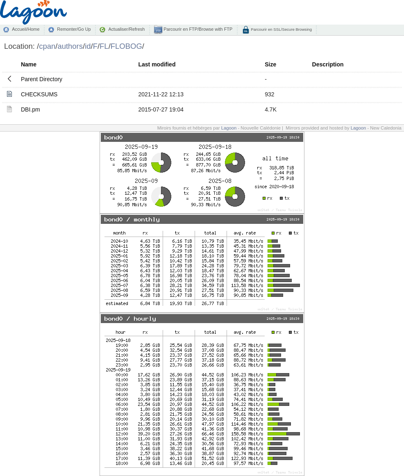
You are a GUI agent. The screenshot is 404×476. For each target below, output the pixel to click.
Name (28, 64)
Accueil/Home (25, 29)
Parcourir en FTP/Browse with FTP (197, 29)
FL (104, 46)
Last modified (156, 64)
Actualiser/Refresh (126, 29)
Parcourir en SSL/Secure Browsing (281, 29)
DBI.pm (30, 109)
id (88, 46)
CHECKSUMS (39, 94)
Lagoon (229, 127)
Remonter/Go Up (74, 29)
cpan (47, 46)
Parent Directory (41, 79)
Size (270, 64)
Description (328, 64)
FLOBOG (126, 46)
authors (70, 46)
